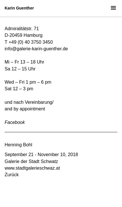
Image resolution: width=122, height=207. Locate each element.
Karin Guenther (19, 8)
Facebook (15, 122)
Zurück (12, 174)
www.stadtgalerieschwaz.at (32, 168)
